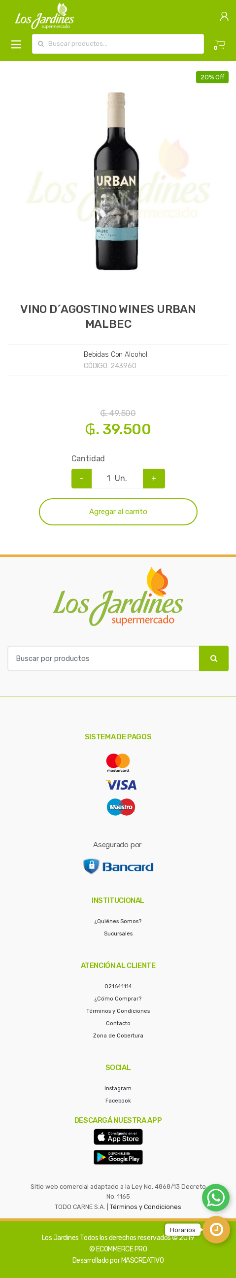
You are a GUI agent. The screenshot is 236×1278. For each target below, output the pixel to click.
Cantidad (88, 458)
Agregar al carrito (118, 511)
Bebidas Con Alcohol (115, 354)
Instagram (118, 1088)
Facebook (118, 1101)
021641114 (118, 986)
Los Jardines (60, 1238)
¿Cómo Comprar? (118, 999)
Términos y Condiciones (118, 1011)
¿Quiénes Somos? (118, 921)
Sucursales (118, 934)
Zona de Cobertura (118, 1036)
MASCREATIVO (142, 1260)
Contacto (118, 1023)
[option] (118, 181)
